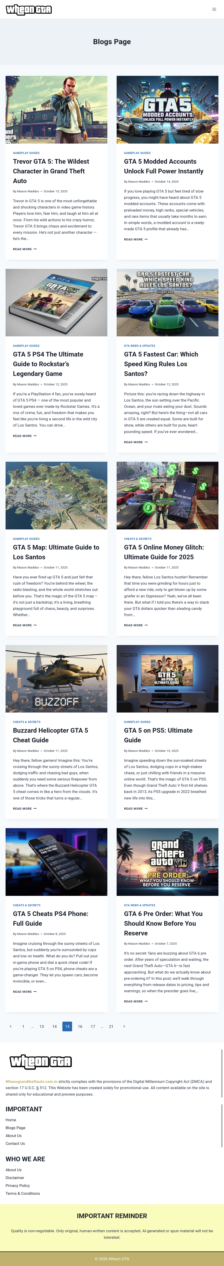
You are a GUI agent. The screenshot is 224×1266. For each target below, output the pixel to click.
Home (11, 1120)
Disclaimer (15, 1177)
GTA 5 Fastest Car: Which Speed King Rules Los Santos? (161, 364)
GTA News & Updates (139, 345)
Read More (25, 249)
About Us (14, 1135)
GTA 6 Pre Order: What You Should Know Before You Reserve (163, 923)
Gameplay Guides (26, 153)
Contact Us (15, 1143)
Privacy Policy (18, 1185)
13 (41, 1026)
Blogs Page (15, 1127)
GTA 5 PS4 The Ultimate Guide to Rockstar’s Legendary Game (48, 364)
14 (54, 1026)
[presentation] (56, 110)
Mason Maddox (28, 191)
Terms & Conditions (23, 1193)
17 (93, 1026)
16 (80, 1026)
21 (111, 1026)
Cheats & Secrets (138, 539)
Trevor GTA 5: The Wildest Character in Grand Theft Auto (51, 171)
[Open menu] (214, 9)
